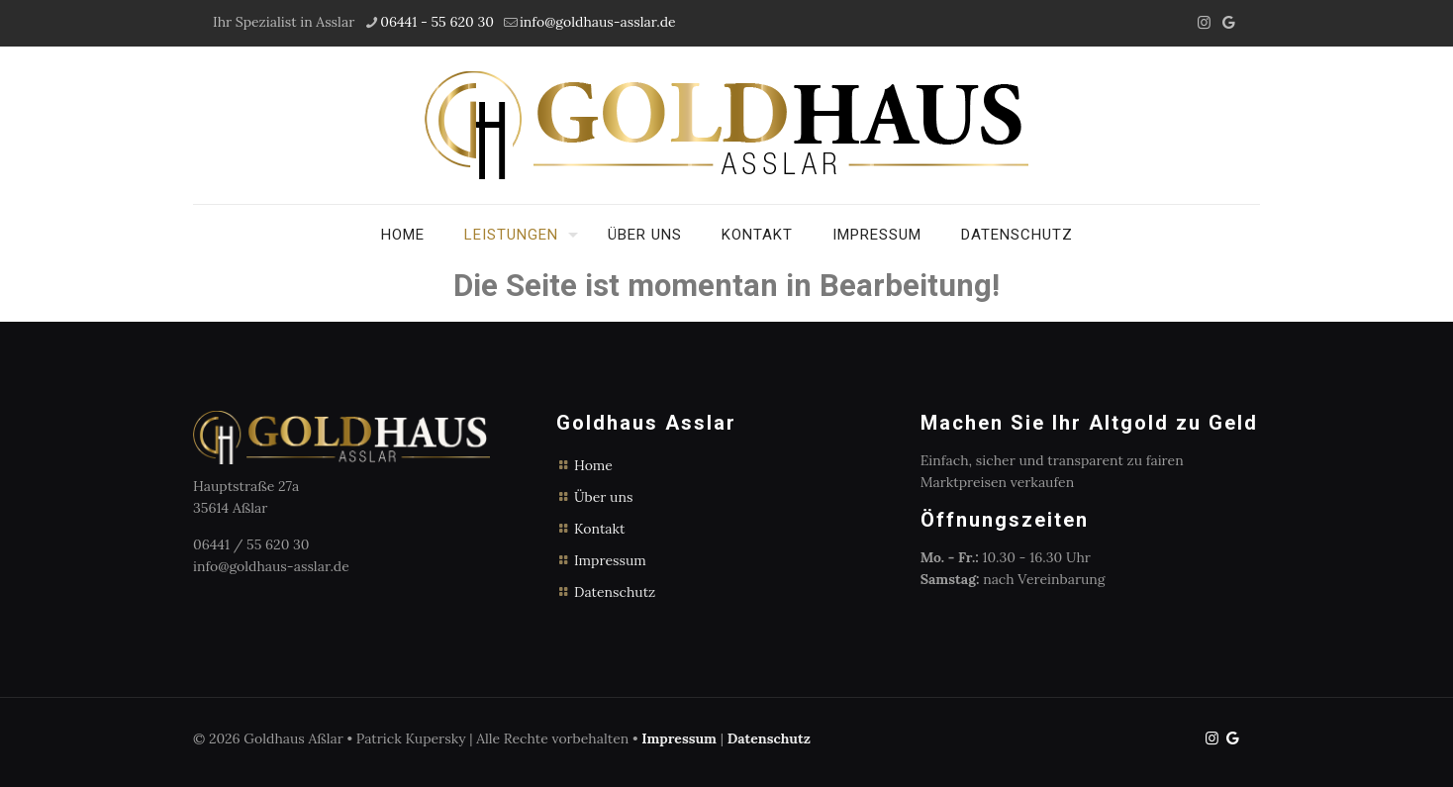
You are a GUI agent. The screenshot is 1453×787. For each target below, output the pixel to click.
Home (593, 465)
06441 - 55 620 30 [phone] (437, 22)
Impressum (610, 560)
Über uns (603, 497)
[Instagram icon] (1204, 22)
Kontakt (600, 529)
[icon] (1228, 22)
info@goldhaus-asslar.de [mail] (598, 22)
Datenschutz (614, 592)
